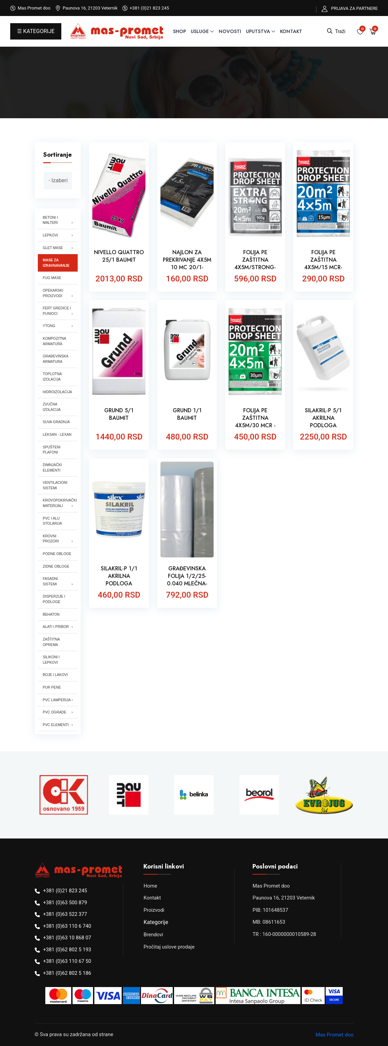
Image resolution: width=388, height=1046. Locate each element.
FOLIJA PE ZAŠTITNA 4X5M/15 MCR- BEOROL (323, 263)
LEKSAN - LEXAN (57, 434)
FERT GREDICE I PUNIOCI (57, 311)
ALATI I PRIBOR (56, 627)
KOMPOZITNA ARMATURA (54, 341)
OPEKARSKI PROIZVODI (53, 293)
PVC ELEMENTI (56, 725)
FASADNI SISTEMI (50, 581)
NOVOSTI (230, 31)
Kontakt (291, 31)
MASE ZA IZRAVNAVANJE (56, 262)
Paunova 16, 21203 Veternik (284, 898)
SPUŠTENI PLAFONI (52, 450)
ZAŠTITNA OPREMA (51, 642)
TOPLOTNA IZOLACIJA (52, 376)
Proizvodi (154, 910)
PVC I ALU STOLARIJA (52, 521)
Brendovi (153, 935)
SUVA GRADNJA (56, 422)
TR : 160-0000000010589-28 (284, 934)
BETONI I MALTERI (50, 220)
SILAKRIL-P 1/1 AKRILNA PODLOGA (119, 576)
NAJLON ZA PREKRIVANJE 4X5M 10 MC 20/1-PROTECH (187, 263)
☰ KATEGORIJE (36, 31)
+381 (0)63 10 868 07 (67, 938)
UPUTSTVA (258, 31)
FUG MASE (52, 278)
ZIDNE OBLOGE (56, 566)
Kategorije (155, 922)
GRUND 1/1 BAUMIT (187, 414)
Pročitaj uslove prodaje (169, 947)
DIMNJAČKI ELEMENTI (52, 467)
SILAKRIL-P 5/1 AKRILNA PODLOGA (323, 418)
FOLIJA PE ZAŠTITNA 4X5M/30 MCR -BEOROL (255, 421)
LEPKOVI (50, 235)
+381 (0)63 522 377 (65, 914)
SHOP (179, 31)
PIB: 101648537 (270, 910)
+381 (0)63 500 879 (65, 902)
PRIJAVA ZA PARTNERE (354, 8)
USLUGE (200, 31)
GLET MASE (53, 248)
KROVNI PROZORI (51, 538)
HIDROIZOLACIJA (57, 392)
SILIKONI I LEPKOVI (51, 659)
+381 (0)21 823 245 (149, 8)
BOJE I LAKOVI (55, 675)
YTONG (49, 326)
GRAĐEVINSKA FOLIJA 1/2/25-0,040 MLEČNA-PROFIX (187, 580)
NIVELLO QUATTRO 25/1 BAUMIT (119, 256)
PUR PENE (52, 687)
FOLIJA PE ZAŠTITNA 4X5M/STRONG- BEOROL (255, 263)
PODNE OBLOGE (57, 554)
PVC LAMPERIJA (57, 700)
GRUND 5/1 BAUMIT (119, 414)
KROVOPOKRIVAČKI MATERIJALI (60, 503)
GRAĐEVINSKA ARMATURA (55, 359)
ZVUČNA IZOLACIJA (52, 407)
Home (150, 886)
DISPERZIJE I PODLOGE (54, 599)
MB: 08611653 (268, 922)
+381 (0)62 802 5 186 (67, 973)
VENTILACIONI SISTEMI (55, 485)
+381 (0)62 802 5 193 (67, 950)
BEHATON (51, 614)
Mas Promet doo (271, 886)
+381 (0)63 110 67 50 (67, 961)
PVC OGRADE (54, 712)
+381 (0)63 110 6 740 (67, 926)
